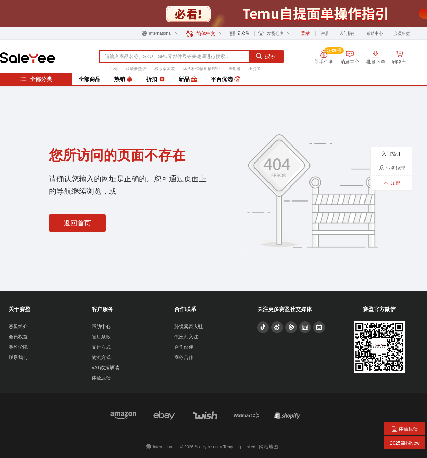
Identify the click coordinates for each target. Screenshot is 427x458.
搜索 (266, 56)
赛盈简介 (18, 326)
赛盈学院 (18, 347)
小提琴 (254, 68)
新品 (188, 79)
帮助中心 (375, 33)
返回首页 (77, 223)
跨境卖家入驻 (188, 326)
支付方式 (101, 347)
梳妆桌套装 (164, 68)
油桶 (113, 68)
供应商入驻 (186, 336)
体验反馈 (101, 377)
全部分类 (36, 78)
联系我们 (18, 357)
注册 (325, 33)
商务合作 (183, 357)
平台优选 (225, 79)
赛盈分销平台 (27, 58)
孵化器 (234, 68)
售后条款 (101, 336)
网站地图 (268, 446)
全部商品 (89, 79)
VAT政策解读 (105, 367)
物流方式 (101, 357)
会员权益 (402, 33)
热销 (123, 79)
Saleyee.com (208, 446)
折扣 (155, 79)
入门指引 (348, 33)
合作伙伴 (183, 347)
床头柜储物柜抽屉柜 (201, 68)
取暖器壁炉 (136, 68)
